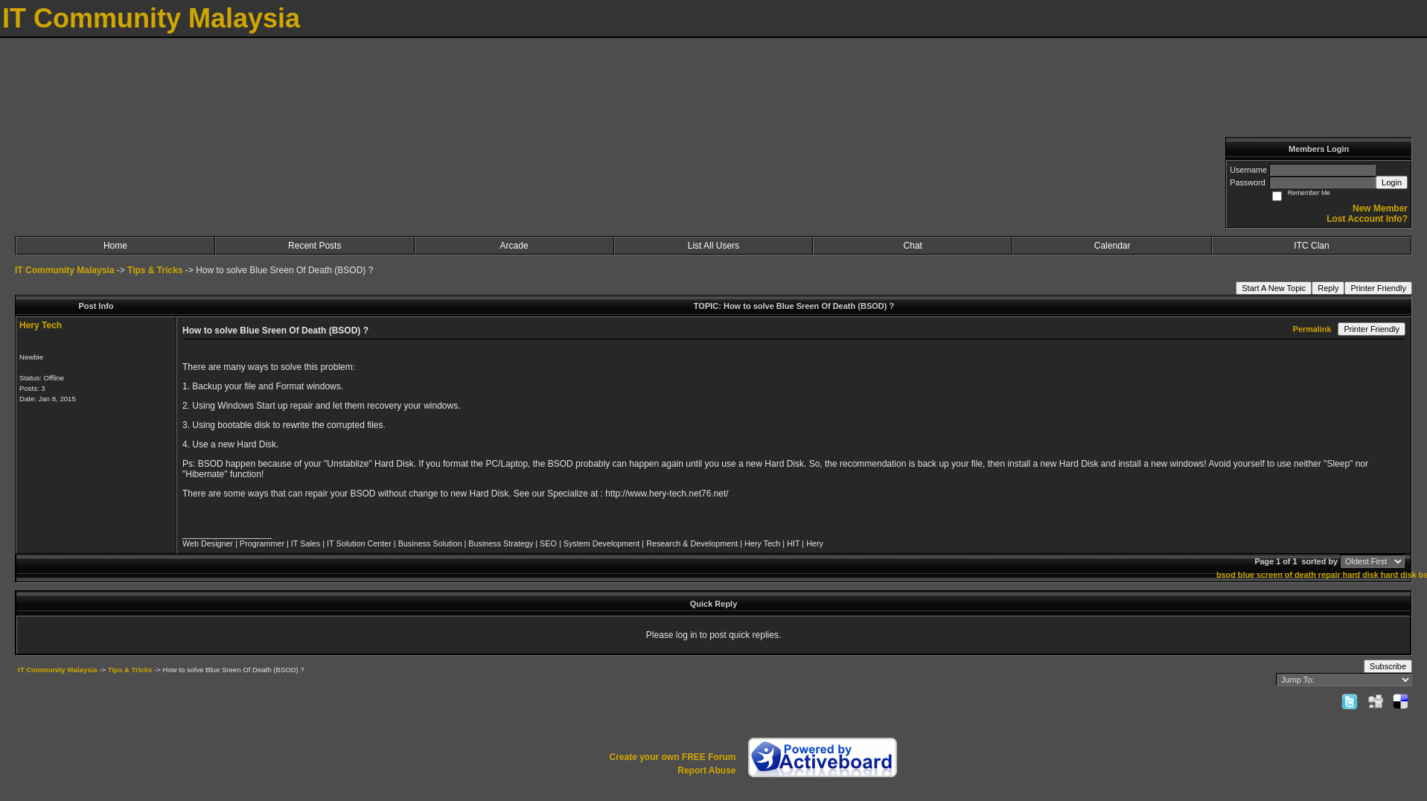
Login (1392, 182)
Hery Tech (40, 325)
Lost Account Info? (1367, 219)
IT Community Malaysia (64, 270)
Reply (1328, 288)
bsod (1226, 574)
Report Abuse (706, 770)
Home (115, 245)
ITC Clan (1311, 245)
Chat (913, 245)
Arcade (514, 245)
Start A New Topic (1274, 288)
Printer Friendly (1378, 288)
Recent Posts (314, 245)
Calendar (1112, 245)
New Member (1380, 208)
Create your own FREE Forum (672, 757)
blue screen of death (1277, 574)
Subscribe (1388, 666)
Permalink (1312, 329)
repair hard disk (1348, 574)
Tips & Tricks (154, 270)
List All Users (713, 245)
